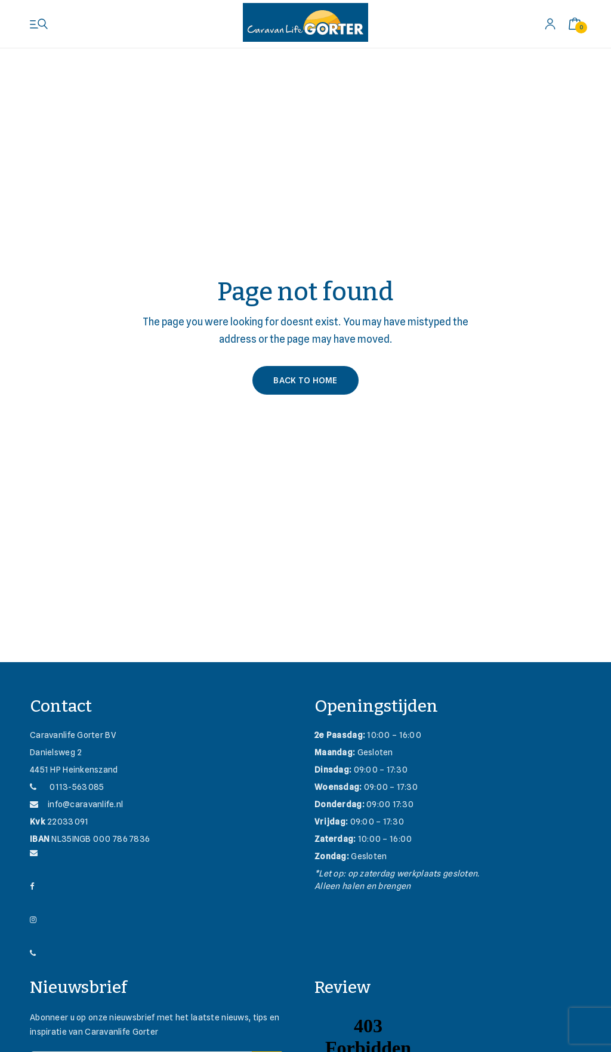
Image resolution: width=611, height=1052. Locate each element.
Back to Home (305, 380)
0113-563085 (67, 787)
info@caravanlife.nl (76, 804)
